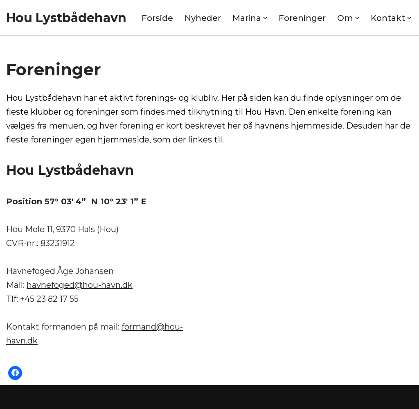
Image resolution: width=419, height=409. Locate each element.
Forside (157, 18)
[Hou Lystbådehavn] (66, 17)
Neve (16, 397)
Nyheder (203, 18)
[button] (265, 18)
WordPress (95, 397)
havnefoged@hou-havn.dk (80, 285)
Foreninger (302, 18)
